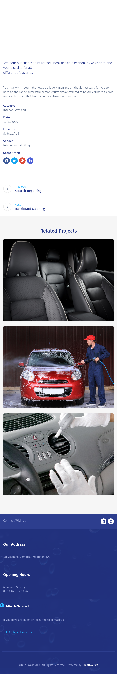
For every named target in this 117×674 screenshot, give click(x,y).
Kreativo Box (90, 665)
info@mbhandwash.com (18, 632)
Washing (20, 110)
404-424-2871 (17, 606)
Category (9, 105)
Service (8, 141)
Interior (8, 110)
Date (6, 117)
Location (9, 129)
